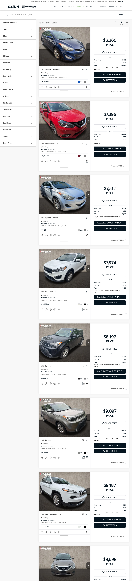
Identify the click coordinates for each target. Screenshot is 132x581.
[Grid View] (121, 23)
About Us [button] (119, 7)
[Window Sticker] (87, 309)
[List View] (126, 23)
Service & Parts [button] (100, 7)
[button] (88, 46)
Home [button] (56, 7)
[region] (110, 65)
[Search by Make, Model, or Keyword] (63, 14)
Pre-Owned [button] (69, 7)
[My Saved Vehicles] (121, 1)
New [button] (61, 7)
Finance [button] (111, 7)
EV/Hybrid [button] (79, 7)
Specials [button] (88, 7)
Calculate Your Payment (109, 75)
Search (120, 15)
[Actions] (86, 69)
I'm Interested (110, 80)
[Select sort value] (115, 23)
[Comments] (87, 87)
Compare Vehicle (117, 92)
